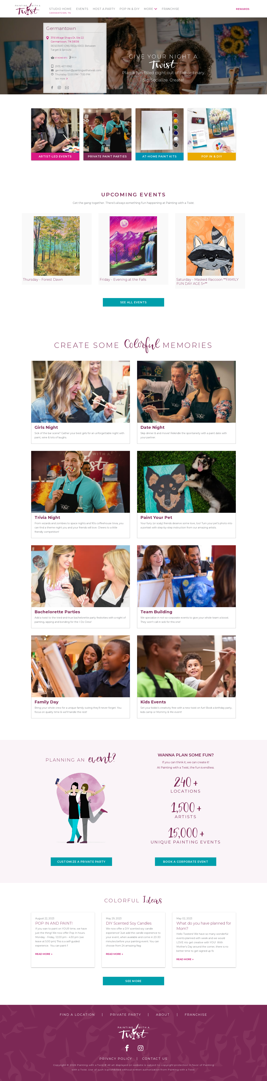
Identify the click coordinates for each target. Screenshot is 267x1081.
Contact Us (155, 1059)
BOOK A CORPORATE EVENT (185, 861)
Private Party (125, 1015)
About (163, 1015)
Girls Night (46, 427)
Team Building (156, 611)
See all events (133, 302)
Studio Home (60, 9)
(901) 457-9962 (63, 66)
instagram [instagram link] (59, 87)
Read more (42, 954)
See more (133, 981)
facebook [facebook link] (52, 87)
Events (82, 9)
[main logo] (27, 4)
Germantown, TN (60, 13)
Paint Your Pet (156, 517)
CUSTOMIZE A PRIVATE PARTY (81, 861)
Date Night (152, 427)
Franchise (170, 9)
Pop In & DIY (129, 9)
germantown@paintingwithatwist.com (78, 70)
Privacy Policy (115, 1059)
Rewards (242, 9)
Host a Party (104, 9)
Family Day (46, 701)
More (148, 9)
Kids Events (153, 701)
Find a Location (77, 1015)
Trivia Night (47, 517)
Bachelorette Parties (57, 611)
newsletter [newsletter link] (67, 87)
